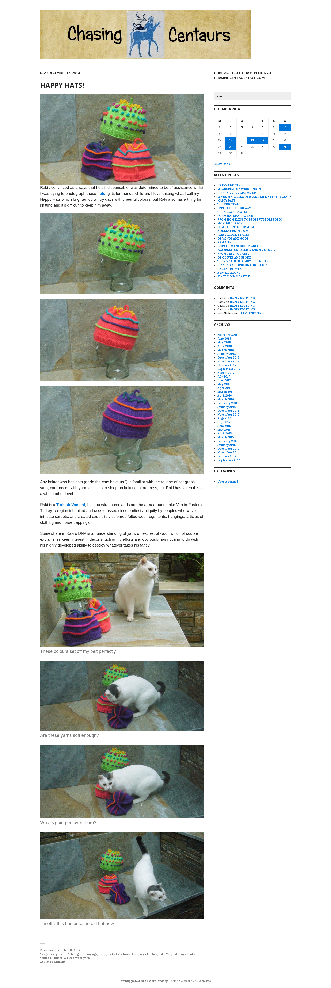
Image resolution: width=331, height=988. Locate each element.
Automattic (203, 981)
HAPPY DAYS (226, 200)
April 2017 (224, 388)
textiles (45, 958)
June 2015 (224, 426)
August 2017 (225, 373)
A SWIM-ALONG (229, 273)
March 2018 (225, 350)
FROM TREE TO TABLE (233, 254)
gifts (80, 954)
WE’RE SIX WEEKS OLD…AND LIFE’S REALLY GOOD (254, 197)
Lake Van (165, 954)
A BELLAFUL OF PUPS (232, 231)
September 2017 (228, 369)
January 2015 (226, 445)
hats (101, 193)
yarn (86, 958)
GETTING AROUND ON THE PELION (242, 265)
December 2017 (228, 357)
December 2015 (228, 411)
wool (78, 958)
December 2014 (228, 449)
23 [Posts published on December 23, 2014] (230, 147)
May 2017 (224, 384)
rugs (183, 954)
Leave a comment (52, 962)
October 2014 (226, 456)
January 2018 (226, 354)
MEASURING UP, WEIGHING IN (239, 189)
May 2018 (224, 342)
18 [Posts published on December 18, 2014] (252, 140)
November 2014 (228, 452)
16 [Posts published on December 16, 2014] (230, 140)
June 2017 (224, 380)
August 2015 (225, 418)
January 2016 (226, 407)
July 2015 (223, 422)
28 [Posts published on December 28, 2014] (285, 147)
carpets (56, 954)
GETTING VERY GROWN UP (236, 193)
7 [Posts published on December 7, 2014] (285, 127)
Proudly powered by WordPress (141, 981)
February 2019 (227, 335)
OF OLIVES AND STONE (234, 257)
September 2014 (228, 460)
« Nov (218, 164)
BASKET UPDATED (230, 269)
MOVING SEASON (230, 223)
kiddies (152, 954)
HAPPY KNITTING (230, 185)
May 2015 (224, 430)
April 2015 (224, 433)
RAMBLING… (226, 242)
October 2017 (226, 365)
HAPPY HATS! (62, 85)
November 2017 (228, 361)
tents (191, 954)
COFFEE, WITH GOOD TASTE (238, 246)
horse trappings (134, 954)
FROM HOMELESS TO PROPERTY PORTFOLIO (249, 219)
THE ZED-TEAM (228, 204)
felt (73, 954)
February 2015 (227, 441)
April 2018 (224, 346)
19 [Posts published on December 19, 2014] (263, 140)
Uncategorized (227, 481)
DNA (66, 954)
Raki (175, 954)
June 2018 (224, 338)
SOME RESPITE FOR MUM (235, 227)
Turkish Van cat (70, 504)
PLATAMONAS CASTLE (233, 276)
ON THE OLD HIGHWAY (234, 208)
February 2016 (227, 403)
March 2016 (225, 399)
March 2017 (225, 392)
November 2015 (228, 414)
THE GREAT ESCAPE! (232, 212)
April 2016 (224, 395)
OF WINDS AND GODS (232, 238)
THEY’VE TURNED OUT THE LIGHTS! (243, 261)
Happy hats (106, 954)
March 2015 (225, 437)
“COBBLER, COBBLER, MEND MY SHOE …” (246, 250)
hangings (91, 954)
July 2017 (223, 376)
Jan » (227, 164)
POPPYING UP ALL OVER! (235, 216)
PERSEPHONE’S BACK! (233, 235)
